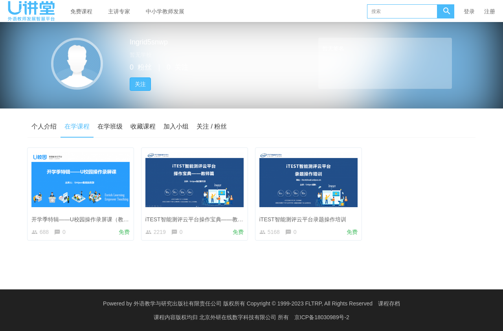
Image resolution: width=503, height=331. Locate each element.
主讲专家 (119, 11)
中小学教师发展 (165, 11)
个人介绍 (44, 126)
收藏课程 (143, 126)
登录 (469, 11)
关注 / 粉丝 (211, 126)
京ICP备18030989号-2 (321, 317)
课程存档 (389, 303)
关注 (140, 84)
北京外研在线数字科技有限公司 (238, 317)
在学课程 (77, 126)
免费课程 (81, 11)
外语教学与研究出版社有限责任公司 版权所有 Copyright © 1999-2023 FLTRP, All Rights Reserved (253, 303)
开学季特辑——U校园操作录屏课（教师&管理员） (94, 218)
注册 (489, 11)
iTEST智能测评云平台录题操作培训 (304, 218)
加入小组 (176, 126)
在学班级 (110, 126)
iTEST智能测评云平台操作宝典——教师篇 (198, 218)
